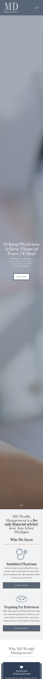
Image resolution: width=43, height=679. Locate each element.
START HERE (21, 277)
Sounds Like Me (21, 586)
